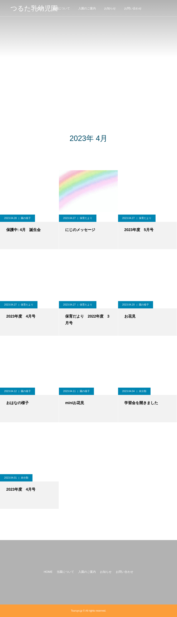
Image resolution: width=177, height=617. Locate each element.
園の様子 (26, 218)
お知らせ (110, 8)
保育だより (86, 218)
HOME (48, 571)
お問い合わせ (133, 8)
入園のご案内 (87, 8)
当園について (61, 8)
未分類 (142, 391)
